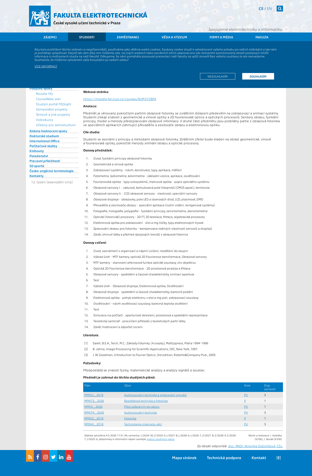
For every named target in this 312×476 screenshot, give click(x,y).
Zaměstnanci (128, 37)
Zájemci (50, 37)
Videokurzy (44, 120)
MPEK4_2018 (93, 424)
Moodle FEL (44, 94)
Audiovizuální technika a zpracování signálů (155, 395)
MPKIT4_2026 (94, 412)
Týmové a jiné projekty (53, 114)
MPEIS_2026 (93, 406)
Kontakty (36, 176)
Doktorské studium (44, 136)
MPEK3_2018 (93, 418)
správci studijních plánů (160, 438)
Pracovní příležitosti (44, 161)
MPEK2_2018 (93, 395)
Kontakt (259, 457)
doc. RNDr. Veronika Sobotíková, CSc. (255, 446)
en (269, 8)
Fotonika (130, 418)
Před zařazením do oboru (141, 406)
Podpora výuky (40, 88)
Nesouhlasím (218, 76)
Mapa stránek (184, 457)
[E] (278, 457)
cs (261, 8)
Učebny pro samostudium (56, 125)
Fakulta (261, 37)
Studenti (86, 37)
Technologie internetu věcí (143, 424)
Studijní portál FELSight (53, 104)
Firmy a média (221, 37)
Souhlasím (258, 76)
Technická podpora (224, 457)
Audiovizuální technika (140, 412)
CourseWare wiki (48, 99)
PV (246, 395)
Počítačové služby (43, 146)
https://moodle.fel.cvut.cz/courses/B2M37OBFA (119, 99)
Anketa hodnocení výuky (48, 131)
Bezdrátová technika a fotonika (146, 401)
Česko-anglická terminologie (51, 171)
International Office (44, 141)
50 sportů (36, 166)
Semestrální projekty (52, 109)
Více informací (45, 66)
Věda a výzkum (174, 37)
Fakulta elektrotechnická (100, 15)
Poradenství (38, 156)
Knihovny (36, 151)
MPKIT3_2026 (94, 401)
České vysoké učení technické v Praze (86, 22)
